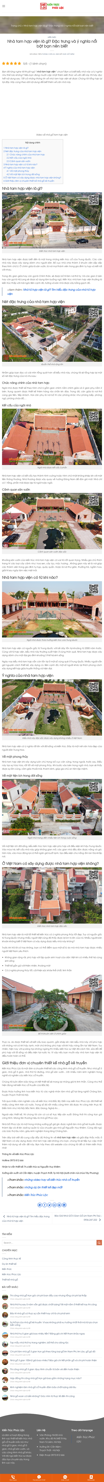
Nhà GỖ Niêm (68, 54)
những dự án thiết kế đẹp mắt (43, 1187)
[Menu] (3, 6)
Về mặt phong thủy (18, 170)
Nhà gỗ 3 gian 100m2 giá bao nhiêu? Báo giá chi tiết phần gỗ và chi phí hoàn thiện (53, 1360)
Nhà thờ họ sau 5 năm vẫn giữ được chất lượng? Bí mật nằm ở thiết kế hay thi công (53, 1304)
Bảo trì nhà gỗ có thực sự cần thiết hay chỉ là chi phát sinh (40, 1313)
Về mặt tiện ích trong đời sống (23, 174)
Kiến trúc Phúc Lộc (11, 1274)
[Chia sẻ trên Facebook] (44, 1205)
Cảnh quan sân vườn (19, 161)
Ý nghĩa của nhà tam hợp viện (19, 167)
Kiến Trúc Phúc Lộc (36, 1194)
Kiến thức (52, 37)
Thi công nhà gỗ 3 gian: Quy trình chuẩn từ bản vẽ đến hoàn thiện (44, 1369)
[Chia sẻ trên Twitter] (49, 1205)
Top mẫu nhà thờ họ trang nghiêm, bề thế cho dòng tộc (39, 1342)
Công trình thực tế (11, 1258)
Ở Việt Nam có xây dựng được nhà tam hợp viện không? (33, 177)
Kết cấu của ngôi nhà (19, 157)
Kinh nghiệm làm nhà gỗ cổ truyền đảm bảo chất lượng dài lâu (43, 1387)
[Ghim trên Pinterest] (59, 1205)
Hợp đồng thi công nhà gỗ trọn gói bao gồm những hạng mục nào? (46, 1378)
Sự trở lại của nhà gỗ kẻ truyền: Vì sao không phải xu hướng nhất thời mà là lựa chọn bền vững (54, 1323)
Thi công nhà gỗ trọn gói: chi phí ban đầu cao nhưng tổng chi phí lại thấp (48, 1295)
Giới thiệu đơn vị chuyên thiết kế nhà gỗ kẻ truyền (29, 180)
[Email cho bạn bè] (54, 1205)
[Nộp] (99, 1242)
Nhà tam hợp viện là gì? (16, 147)
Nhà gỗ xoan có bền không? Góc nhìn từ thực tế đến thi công (42, 1396)
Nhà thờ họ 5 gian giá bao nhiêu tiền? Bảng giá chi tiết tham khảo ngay (47, 1333)
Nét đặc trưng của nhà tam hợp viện (22, 151)
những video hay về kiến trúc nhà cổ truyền (51, 1179)
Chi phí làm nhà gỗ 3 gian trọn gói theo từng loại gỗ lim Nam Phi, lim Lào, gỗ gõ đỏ (52, 1351)
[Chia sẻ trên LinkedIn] (64, 1205)
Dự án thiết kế (9, 1263)
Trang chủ (16, 25)
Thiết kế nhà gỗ (10, 1279)
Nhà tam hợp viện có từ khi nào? (21, 164)
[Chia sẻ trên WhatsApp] (40, 1205)
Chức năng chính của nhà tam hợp (26, 154)
